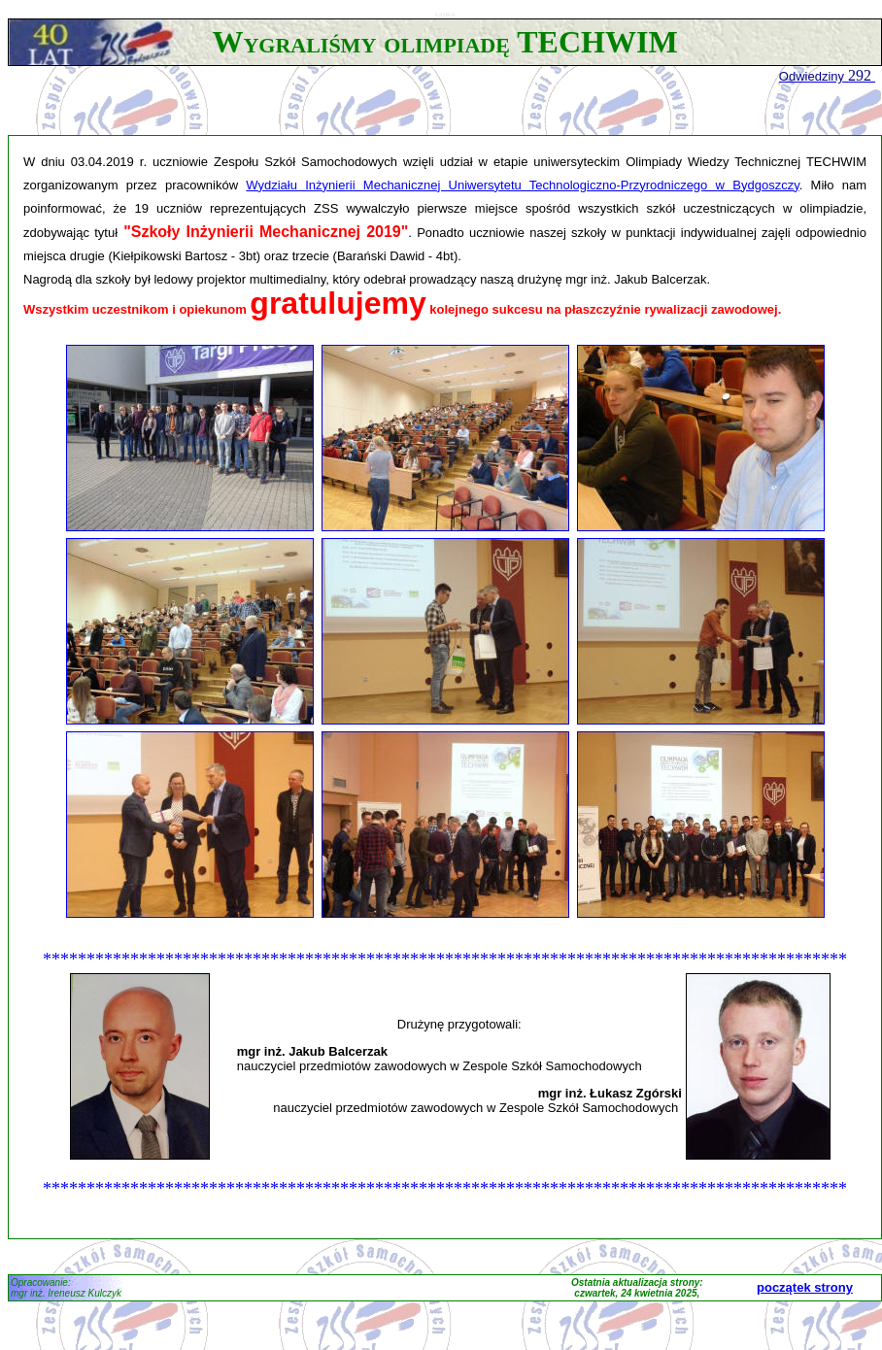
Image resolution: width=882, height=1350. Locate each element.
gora (445, 13)
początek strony (805, 1287)
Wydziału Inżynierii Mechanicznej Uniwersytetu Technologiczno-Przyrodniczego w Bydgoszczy (522, 185)
